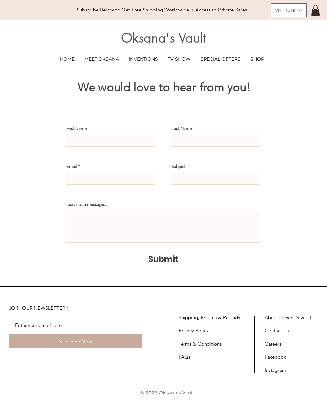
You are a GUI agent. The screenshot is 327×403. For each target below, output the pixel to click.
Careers (273, 344)
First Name (76, 128)
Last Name (181, 128)
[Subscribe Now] (75, 341)
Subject (178, 166)
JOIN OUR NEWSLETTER (37, 308)
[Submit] (163, 259)
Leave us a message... (86, 204)
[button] (289, 10)
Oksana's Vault (163, 38)
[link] (315, 10)
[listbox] (289, 10)
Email (71, 166)
